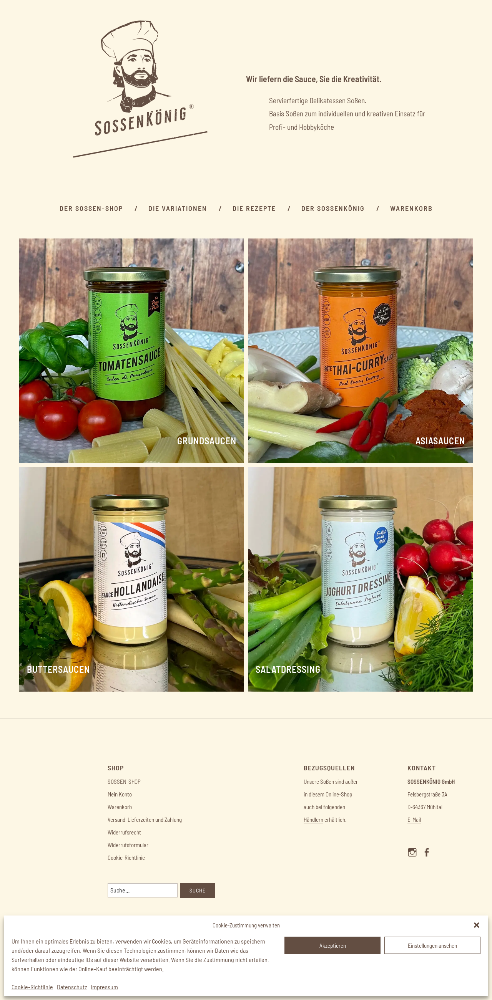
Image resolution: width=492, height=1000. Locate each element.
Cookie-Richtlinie (32, 986)
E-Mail (414, 819)
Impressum (104, 986)
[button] (476, 925)
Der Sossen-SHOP (91, 208)
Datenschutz (72, 986)
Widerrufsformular (128, 844)
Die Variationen (177, 208)
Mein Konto (120, 794)
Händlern (313, 819)
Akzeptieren (332, 945)
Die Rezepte (254, 208)
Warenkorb (411, 208)
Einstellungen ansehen (432, 945)
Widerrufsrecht (124, 832)
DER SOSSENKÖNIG (333, 208)
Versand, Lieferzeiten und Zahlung (145, 819)
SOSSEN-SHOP (124, 781)
